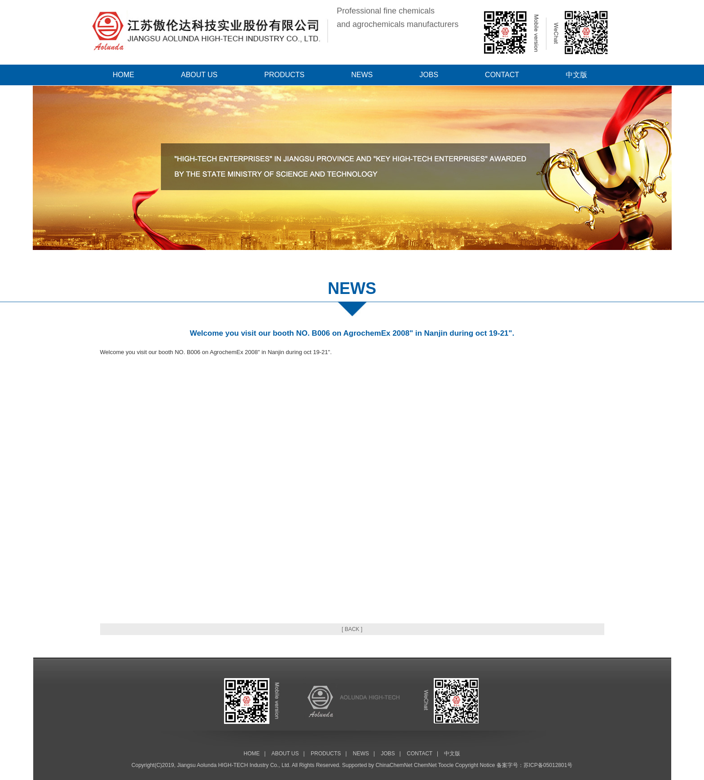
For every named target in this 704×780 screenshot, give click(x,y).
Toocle (446, 765)
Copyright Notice (475, 765)
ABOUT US (199, 75)
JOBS (428, 75)
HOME (123, 75)
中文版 (576, 75)
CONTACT (502, 75)
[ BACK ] (352, 629)
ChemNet (425, 765)
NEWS (362, 75)
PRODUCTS (284, 75)
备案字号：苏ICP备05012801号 (534, 765)
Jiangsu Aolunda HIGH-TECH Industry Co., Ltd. (233, 765)
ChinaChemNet (393, 765)
